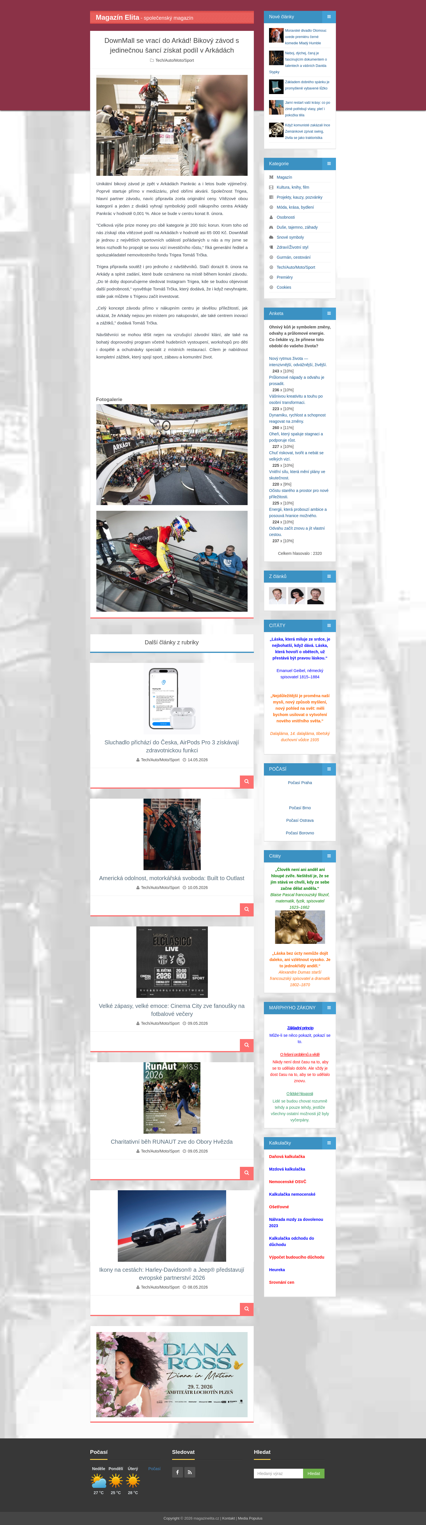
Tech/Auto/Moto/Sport (175, 60)
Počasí (154, 1468)
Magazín (284, 177)
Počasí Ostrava (300, 820)
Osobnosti (286, 217)
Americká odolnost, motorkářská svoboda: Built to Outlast (171, 878)
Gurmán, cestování (293, 257)
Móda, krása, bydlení (295, 207)
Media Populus (250, 1518)
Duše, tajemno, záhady (297, 227)
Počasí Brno (300, 808)
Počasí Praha (300, 782)
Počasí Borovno (300, 833)
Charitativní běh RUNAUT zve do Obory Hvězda (171, 1142)
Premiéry (285, 277)
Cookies (284, 287)
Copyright (172, 1518)
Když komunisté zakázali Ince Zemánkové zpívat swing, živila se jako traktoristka (307, 131)
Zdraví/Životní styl (292, 247)
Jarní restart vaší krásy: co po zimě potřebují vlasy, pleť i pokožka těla (307, 109)
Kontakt (228, 1518)
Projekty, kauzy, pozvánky (300, 197)
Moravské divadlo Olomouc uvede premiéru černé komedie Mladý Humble (306, 37)
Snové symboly (290, 237)
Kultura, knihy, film (293, 187)
